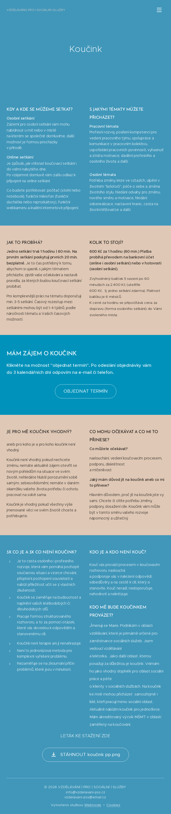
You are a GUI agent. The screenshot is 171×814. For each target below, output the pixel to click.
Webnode (92, 805)
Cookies (113, 805)
